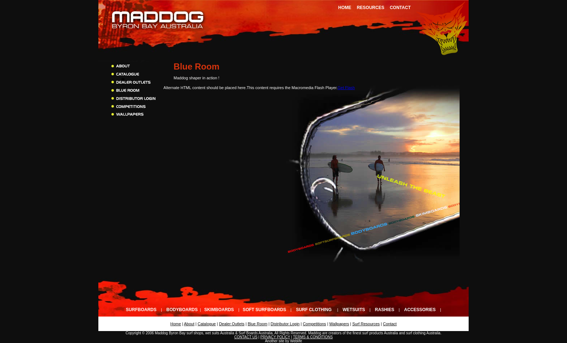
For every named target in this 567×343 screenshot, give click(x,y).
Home (344, 7)
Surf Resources (366, 324)
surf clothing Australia (423, 333)
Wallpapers (339, 324)
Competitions (314, 324)
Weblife (296, 341)
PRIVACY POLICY (275, 337)
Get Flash (346, 87)
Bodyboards (182, 309)
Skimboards (219, 309)
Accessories (419, 309)
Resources (370, 7)
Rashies (384, 309)
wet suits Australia (219, 333)
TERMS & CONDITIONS (313, 337)
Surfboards (141, 309)
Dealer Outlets (231, 324)
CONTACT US (245, 337)
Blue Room (257, 324)
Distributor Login (284, 324)
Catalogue (207, 324)
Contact (400, 7)
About (189, 324)
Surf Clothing (314, 309)
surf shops (195, 333)
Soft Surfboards (264, 309)
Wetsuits (354, 309)
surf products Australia (380, 333)
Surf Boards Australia (256, 333)
